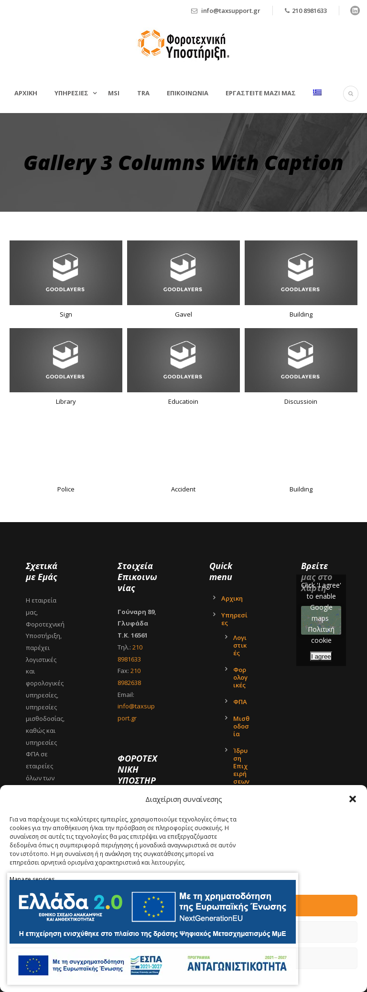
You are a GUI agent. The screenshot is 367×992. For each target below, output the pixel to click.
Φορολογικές (240, 677)
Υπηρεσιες (71, 93)
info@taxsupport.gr (230, 10)
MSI (113, 93)
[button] (352, 799)
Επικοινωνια (187, 93)
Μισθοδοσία (241, 726)
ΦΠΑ (240, 701)
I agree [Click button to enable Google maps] (321, 656)
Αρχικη (25, 93)
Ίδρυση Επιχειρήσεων (241, 766)
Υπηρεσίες (234, 619)
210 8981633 (309, 10)
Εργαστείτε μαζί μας (261, 93)
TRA (143, 93)
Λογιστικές (240, 645)
